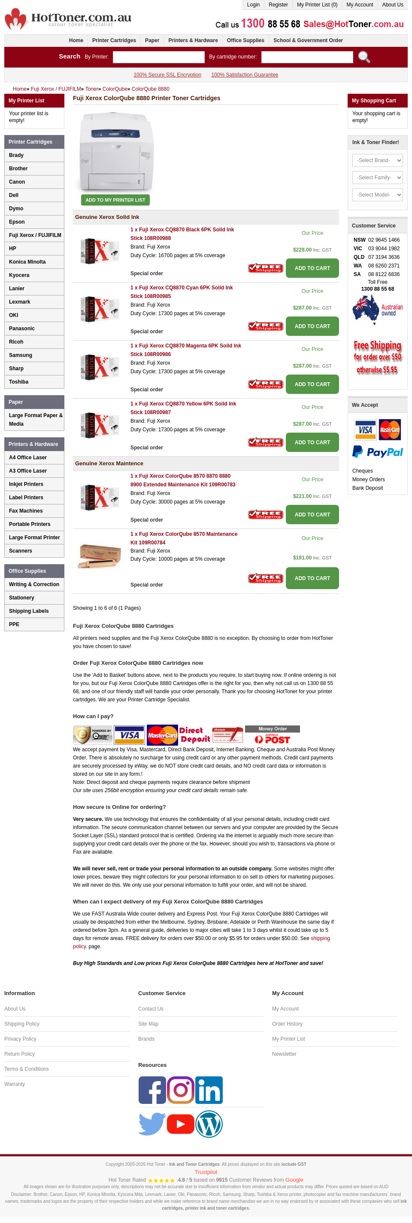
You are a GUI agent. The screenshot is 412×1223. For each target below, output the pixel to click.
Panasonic (22, 329)
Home (76, 40)
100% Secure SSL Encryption (167, 75)
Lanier (16, 289)
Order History (287, 1024)
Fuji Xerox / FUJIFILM (35, 235)
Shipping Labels (29, 611)
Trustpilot (206, 1172)
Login (253, 5)
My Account (360, 5)
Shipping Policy (21, 1024)
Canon (17, 182)
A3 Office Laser (28, 471)
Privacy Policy (20, 1039)
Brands (146, 1039)
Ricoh (16, 342)
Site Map (148, 1024)
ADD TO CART (312, 268)
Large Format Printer (34, 538)
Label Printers (26, 498)
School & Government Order (308, 40)
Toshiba (18, 382)
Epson (17, 222)
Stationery (21, 598)
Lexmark (19, 302)
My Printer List (288, 1039)
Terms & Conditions (26, 1069)
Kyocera (19, 275)
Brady (16, 155)
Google (294, 1180)
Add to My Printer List (115, 200)
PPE (14, 624)
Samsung (20, 355)
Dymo (16, 209)
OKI (13, 315)
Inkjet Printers (26, 484)
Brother (18, 169)
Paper (152, 40)
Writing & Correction (34, 584)
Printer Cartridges (114, 40)
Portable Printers (30, 524)
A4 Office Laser (28, 458)
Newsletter (284, 1054)
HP (12, 249)
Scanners (20, 551)
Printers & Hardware (193, 40)
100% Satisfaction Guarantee (244, 75)
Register (278, 5)
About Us (392, 5)
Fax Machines (26, 511)
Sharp (16, 369)
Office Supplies (245, 40)
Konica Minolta (27, 262)
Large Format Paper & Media (36, 419)
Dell (13, 195)
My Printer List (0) (317, 5)
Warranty (14, 1084)
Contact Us (151, 1009)
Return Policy (19, 1054)
